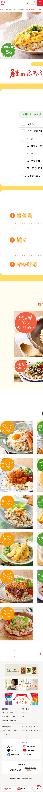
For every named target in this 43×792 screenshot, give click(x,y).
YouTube (31, 750)
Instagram (31, 746)
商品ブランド (10, 9)
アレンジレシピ (7, 713)
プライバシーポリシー (9, 730)
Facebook (15, 755)
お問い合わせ (6, 727)
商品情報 (5, 709)
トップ (2, 9)
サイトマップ (6, 734)
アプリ (24, 713)
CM (23, 716)
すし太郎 (18, 9)
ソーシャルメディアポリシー (31, 730)
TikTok (14, 750)
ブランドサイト (27, 709)
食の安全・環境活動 (9, 720)
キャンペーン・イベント (10, 716)
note (29, 755)
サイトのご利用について (30, 727)
